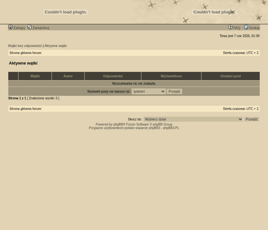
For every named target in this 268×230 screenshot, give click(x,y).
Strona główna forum (25, 53)
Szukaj (251, 28)
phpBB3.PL (171, 128)
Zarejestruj (38, 28)
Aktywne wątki (56, 46)
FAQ (234, 28)
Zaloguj (17, 28)
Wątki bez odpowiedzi (25, 46)
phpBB (118, 124)
